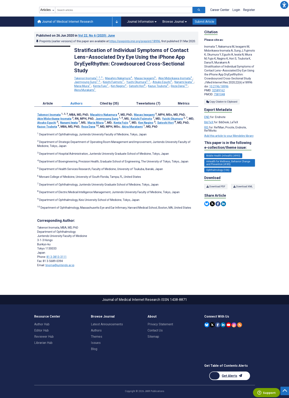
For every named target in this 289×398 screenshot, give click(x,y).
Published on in (75, 35)
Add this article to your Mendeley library (229, 135)
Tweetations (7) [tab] (148, 103)
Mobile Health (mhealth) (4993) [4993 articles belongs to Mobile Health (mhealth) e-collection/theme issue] (223, 155)
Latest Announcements (107, 324)
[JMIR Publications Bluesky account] (206, 324)
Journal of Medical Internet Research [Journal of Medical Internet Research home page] (65, 21)
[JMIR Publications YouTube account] (228, 324)
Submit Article (204, 21)
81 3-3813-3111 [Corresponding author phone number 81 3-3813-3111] (57, 256)
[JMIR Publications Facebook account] (217, 324)
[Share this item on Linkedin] (223, 203)
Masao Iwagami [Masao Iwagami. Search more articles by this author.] (145, 78)
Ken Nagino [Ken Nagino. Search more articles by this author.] (119, 86)
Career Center (219, 10)
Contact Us (155, 330)
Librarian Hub (43, 343)
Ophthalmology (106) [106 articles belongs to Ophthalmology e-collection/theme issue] (217, 170)
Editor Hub (41, 330)
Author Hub (42, 324)
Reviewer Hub (44, 336)
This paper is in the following (227, 145)
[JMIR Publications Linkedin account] (223, 324)
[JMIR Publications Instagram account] (234, 324)
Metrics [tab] (184, 103)
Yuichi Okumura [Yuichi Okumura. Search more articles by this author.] (138, 82)
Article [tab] (48, 103)
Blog (94, 349)
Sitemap (153, 336)
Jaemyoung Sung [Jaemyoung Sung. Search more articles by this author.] (87, 82)
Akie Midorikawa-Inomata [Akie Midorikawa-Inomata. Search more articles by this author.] (175, 78)
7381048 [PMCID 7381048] (219, 94)
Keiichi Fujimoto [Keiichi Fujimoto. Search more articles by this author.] (113, 82)
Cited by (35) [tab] (109, 103)
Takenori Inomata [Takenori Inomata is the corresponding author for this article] (57, 227)
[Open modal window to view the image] (52, 46)
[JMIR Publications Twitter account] (212, 324)
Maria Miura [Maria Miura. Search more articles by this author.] (82, 86)
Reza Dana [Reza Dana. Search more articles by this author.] (179, 86)
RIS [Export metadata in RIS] (206, 127)
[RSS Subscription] (239, 324)
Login (236, 10)
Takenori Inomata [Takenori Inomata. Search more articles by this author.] (88, 78)
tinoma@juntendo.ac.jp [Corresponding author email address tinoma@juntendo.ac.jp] (59, 265)
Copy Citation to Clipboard (221, 101)
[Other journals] (116, 21)
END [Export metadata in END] (207, 117)
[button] (284, 4)
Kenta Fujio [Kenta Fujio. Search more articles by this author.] (101, 86)
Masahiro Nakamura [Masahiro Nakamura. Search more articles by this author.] (118, 78)
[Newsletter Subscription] (229, 376)
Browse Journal (174, 21)
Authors (96, 330)
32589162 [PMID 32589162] (218, 90)
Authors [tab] (76, 103)
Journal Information (142, 21)
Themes (96, 336)
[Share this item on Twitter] (212, 203)
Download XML (243, 186)
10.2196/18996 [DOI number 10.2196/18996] (219, 86)
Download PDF (215, 186)
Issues (96, 343)
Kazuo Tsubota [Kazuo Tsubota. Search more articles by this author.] (158, 86)
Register (249, 10)
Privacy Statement (160, 324)
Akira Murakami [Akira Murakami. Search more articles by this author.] (85, 90)
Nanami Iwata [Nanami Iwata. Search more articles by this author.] (184, 82)
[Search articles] (199, 10)
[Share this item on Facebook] (217, 203)
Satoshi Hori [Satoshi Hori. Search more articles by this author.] (137, 86)
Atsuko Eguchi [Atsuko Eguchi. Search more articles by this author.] (162, 82)
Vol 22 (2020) (96, 35)
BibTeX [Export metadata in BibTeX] (209, 122)
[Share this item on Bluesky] (206, 203)
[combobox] (124, 10)
